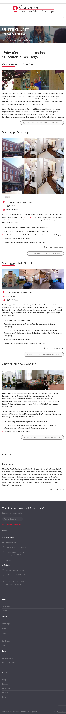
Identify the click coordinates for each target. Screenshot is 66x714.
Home (4, 40)
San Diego (6, 606)
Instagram (6, 688)
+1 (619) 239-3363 (19, 547)
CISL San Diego (29, 217)
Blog (4, 680)
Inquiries (9, 560)
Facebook (5, 684)
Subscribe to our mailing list (12, 513)
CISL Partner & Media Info (12, 525)
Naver (4, 697)
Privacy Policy (7, 658)
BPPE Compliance (8, 662)
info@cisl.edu (11, 542)
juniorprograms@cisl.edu (15, 570)
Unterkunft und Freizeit (15, 40)
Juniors (5, 611)
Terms (4, 667)
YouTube (5, 693)
